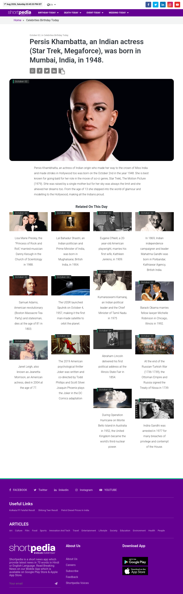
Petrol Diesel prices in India (75, 510)
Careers (70, 565)
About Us (71, 559)
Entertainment (89, 530)
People (161, 530)
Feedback (72, 577)
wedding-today (117, 12)
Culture (18, 530)
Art (10, 530)
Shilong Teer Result (48, 510)
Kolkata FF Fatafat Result (22, 510)
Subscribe (72, 571)
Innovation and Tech (59, 530)
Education (125, 530)
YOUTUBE (108, 490)
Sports (43, 530)
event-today (94, 12)
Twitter (40, 490)
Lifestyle (103, 530)
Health (151, 530)
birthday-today (47, 12)
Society (113, 530)
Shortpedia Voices (77, 583)
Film (27, 530)
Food (34, 530)
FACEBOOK (18, 490)
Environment (139, 530)
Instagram (84, 490)
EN (50, 4)
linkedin (61, 490)
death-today (71, 12)
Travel (76, 530)
